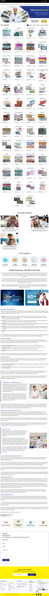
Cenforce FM (6, 182)
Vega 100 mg (6, 69)
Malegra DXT (30, 196)
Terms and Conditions (11, 588)
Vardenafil (37, 25)
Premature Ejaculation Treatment (22, 584)
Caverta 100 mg (6, 56)
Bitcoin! (16, 300)
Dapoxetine (42, 25)
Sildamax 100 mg (18, 56)
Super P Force (30, 126)
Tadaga (18, 84)
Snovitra (42, 112)
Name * (4, 543)
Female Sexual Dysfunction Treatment (21, 587)
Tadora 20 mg (7, 112)
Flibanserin (46, 25)
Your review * (5, 549)
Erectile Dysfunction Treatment (22, 583)
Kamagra (19, 28)
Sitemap (9, 589)
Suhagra (30, 42)
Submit (6, 560)
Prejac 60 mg (6, 168)
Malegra (6, 42)
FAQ (1, 586)
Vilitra (30, 112)
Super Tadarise (30, 140)
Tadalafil (34, 25)
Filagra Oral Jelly (6, 84)
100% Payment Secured (18, 525)
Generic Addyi (30, 168)
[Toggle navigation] (47, 1)
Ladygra (18, 182)
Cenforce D (42, 126)
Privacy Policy (10, 586)
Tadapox (6, 154)
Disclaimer (9, 584)
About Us (37, 4)
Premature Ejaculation (15, 4)
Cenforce (7, 28)
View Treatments (5, 265)
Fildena (18, 42)
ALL (27, 25)
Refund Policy (3, 588)
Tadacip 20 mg (42, 98)
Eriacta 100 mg (18, 69)
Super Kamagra (18, 126)
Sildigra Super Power (6, 140)
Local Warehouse (43, 525)
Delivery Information (4, 584)
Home (1, 4)
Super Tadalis (18, 140)
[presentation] (10, 555)
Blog (40, 4)
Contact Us (2, 589)
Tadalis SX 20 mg (30, 98)
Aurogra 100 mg (42, 42)
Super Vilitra (18, 154)
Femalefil (42, 182)
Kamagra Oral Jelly (30, 28)
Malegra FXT (18, 196)
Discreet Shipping (6, 525)
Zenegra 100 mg (30, 69)
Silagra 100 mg (42, 56)
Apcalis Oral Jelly (18, 112)
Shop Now (5, 37)
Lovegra (42, 168)
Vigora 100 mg (30, 56)
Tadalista (42, 84)
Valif (7, 126)
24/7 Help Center (31, 525)
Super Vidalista (42, 140)
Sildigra (42, 28)
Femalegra (30, 182)
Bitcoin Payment (10, 583)
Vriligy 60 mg (18, 168)
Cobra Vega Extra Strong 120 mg (42, 70)
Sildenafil (30, 25)
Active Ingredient (32, 4)
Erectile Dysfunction (6, 4)
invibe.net (19, 512)
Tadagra (30, 84)
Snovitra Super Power (30, 154)
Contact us (44, 4)
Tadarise (6, 98)
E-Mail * (4, 546)
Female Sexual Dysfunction (24, 4)
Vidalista (18, 98)
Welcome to (39, 10)
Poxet (42, 154)
